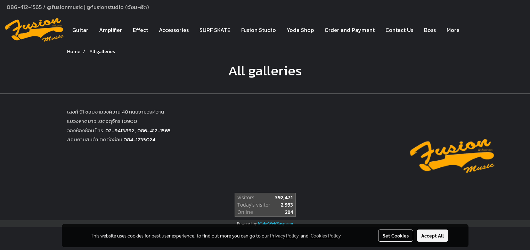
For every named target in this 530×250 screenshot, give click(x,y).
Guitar (80, 30)
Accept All (432, 235)
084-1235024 (139, 139)
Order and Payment (350, 30)
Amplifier (110, 30)
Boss (430, 30)
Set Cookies (396, 235)
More (453, 30)
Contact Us (399, 30)
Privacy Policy (284, 235)
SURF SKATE (214, 30)
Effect (140, 30)
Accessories (174, 30)
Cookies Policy (326, 235)
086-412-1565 (154, 130)
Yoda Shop (300, 30)
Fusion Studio (258, 30)
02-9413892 (119, 130)
